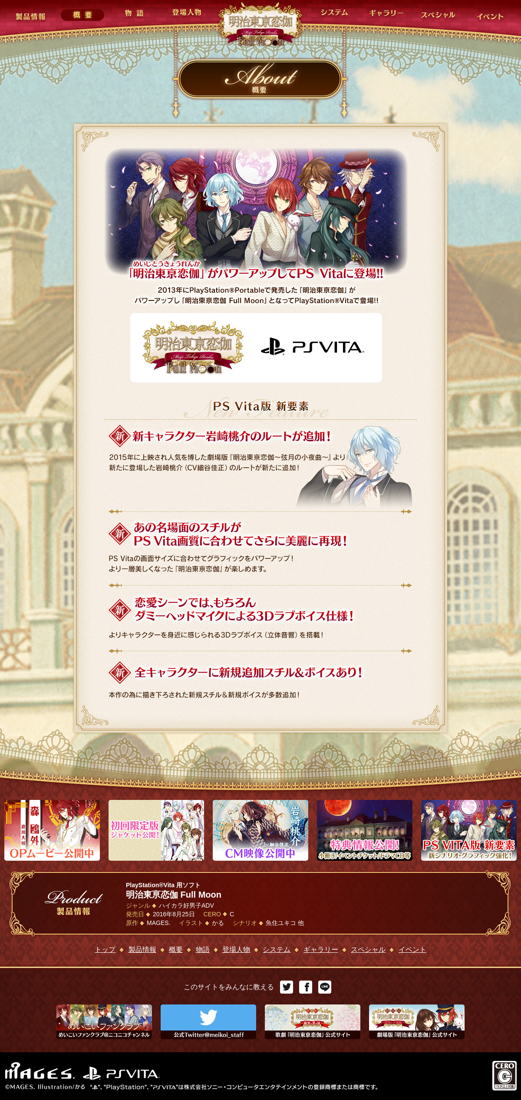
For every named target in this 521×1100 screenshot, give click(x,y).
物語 (203, 949)
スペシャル (368, 949)
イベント (412, 949)
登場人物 (236, 949)
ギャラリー (320, 949)
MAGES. (40, 1071)
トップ (105, 949)
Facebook (305, 987)
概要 (176, 949)
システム (276, 949)
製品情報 (142, 949)
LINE (324, 987)
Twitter (286, 987)
